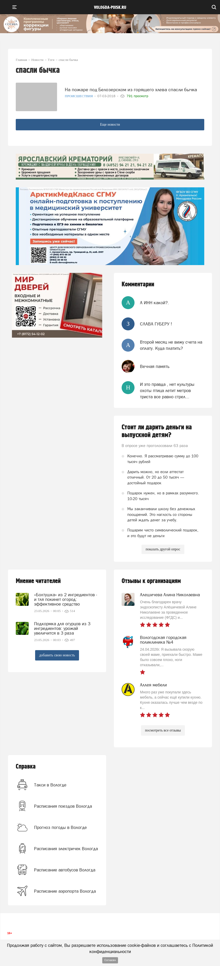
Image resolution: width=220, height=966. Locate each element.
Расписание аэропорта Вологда (65, 891)
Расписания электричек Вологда (66, 848)
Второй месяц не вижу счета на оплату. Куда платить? (171, 345)
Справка (26, 766)
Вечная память (154, 366)
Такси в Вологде (50, 784)
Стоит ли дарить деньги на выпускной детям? (157, 431)
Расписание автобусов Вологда (64, 869)
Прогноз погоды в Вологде (60, 827)
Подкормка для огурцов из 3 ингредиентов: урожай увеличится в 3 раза (62, 628)
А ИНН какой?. (154, 302)
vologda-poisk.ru (110, 7)
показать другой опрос (163, 549)
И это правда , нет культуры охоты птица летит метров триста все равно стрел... (167, 391)
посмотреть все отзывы (163, 730)
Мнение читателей (38, 581)
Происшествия (79, 96)
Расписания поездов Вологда (63, 806)
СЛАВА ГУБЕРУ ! (156, 323)
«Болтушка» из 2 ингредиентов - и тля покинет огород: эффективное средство (65, 599)
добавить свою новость (57, 655)
